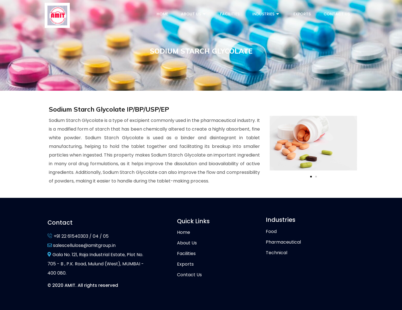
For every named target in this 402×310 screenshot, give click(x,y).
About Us (194, 14)
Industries (266, 14)
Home (162, 14)
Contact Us (337, 14)
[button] (311, 176)
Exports (302, 14)
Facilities (230, 14)
